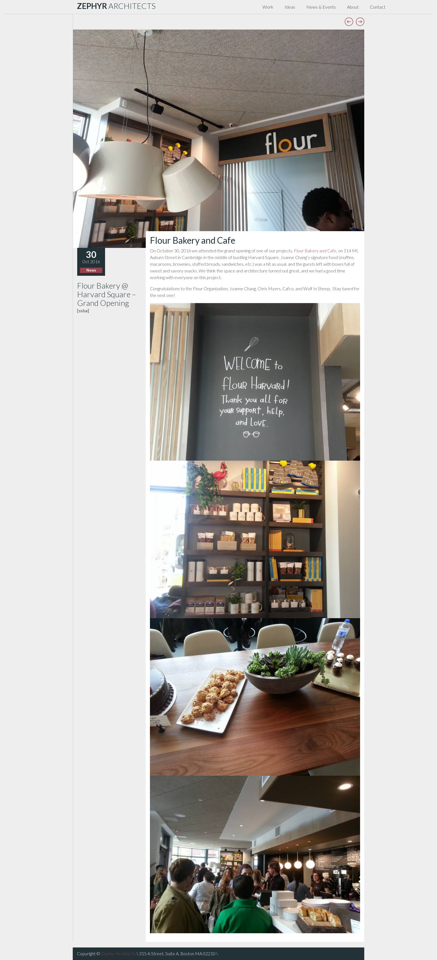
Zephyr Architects (118, 953)
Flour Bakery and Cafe (315, 250)
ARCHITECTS (116, 6)
